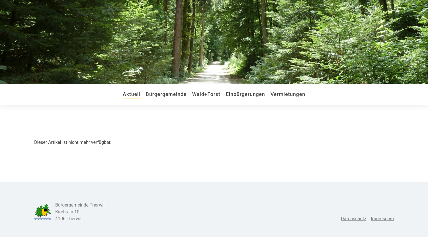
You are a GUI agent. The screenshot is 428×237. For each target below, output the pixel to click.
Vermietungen (288, 94)
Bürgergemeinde (166, 94)
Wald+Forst (206, 94)
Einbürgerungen (245, 94)
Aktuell (131, 94)
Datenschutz (353, 218)
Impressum (382, 218)
